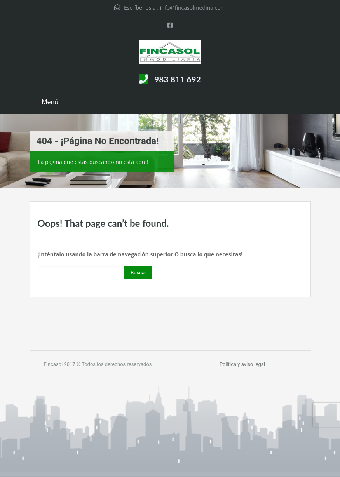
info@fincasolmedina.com (193, 7)
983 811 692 (177, 79)
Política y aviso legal (242, 364)
